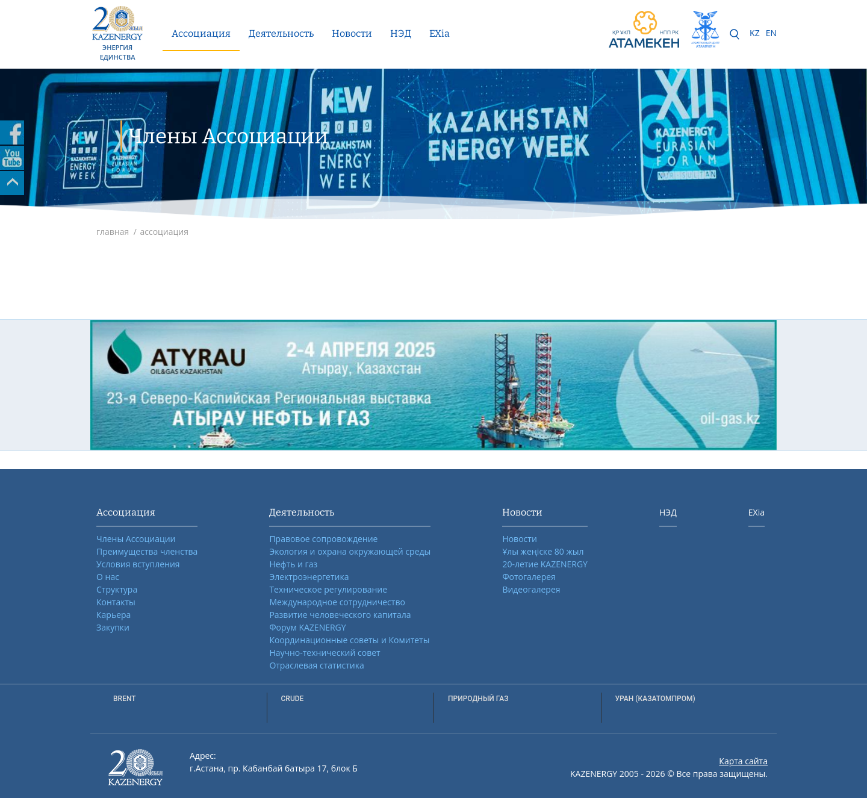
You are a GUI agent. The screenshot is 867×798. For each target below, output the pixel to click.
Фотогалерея (528, 576)
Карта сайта (743, 761)
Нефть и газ (293, 564)
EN (771, 33)
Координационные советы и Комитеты (349, 640)
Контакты (115, 602)
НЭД (400, 33)
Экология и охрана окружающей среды (349, 551)
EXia (439, 33)
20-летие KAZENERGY (545, 564)
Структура (116, 589)
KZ (755, 33)
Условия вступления (138, 564)
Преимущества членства (146, 551)
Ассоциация (201, 33)
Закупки (112, 627)
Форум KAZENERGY (307, 627)
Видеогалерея (531, 589)
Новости (352, 33)
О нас (107, 576)
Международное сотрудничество (337, 602)
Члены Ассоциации (136, 538)
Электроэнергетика (309, 576)
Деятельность (281, 33)
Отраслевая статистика (316, 665)
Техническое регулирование (328, 589)
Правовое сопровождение (323, 538)
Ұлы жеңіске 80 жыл (542, 551)
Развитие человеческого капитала (340, 614)
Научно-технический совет (324, 652)
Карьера (113, 614)
